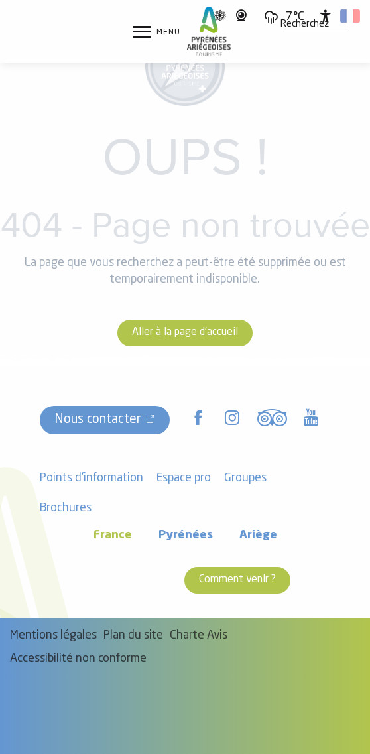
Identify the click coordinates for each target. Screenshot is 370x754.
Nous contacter (97, 419)
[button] (304, 24)
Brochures (66, 508)
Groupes (245, 478)
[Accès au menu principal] (156, 32)
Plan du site (133, 635)
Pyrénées (185, 535)
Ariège (258, 535)
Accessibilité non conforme (78, 658)
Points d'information (91, 478)
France (112, 535)
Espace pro (183, 478)
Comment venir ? (237, 579)
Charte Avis (198, 635)
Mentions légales (53, 635)
